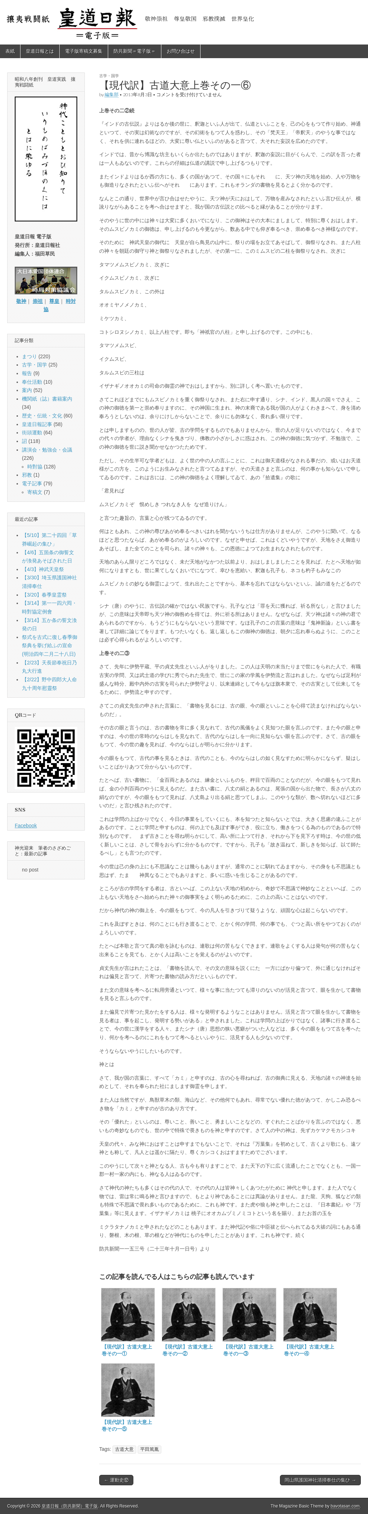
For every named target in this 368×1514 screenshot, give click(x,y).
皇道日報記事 (37, 424)
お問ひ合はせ (181, 51)
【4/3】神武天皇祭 (43, 569)
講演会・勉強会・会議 (47, 450)
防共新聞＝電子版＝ (135, 51)
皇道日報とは (40, 51)
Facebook (26, 825)
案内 (27, 390)
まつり (29, 356)
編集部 (112, 94)
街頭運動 (32, 432)
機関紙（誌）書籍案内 (47, 399)
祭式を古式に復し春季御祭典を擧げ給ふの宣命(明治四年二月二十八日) (49, 645)
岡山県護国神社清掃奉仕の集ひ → (320, 1480)
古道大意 (124, 1449)
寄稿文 (34, 492)
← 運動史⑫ (116, 1480)
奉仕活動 (32, 382)
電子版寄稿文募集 (83, 51)
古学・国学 (109, 75)
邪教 (27, 475)
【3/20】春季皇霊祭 (44, 595)
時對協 (34, 466)
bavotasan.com (345, 1506)
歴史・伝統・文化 (42, 416)
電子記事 (32, 483)
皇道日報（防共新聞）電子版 (70, 1506)
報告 (27, 373)
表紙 (10, 51)
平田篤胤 (149, 1449)
